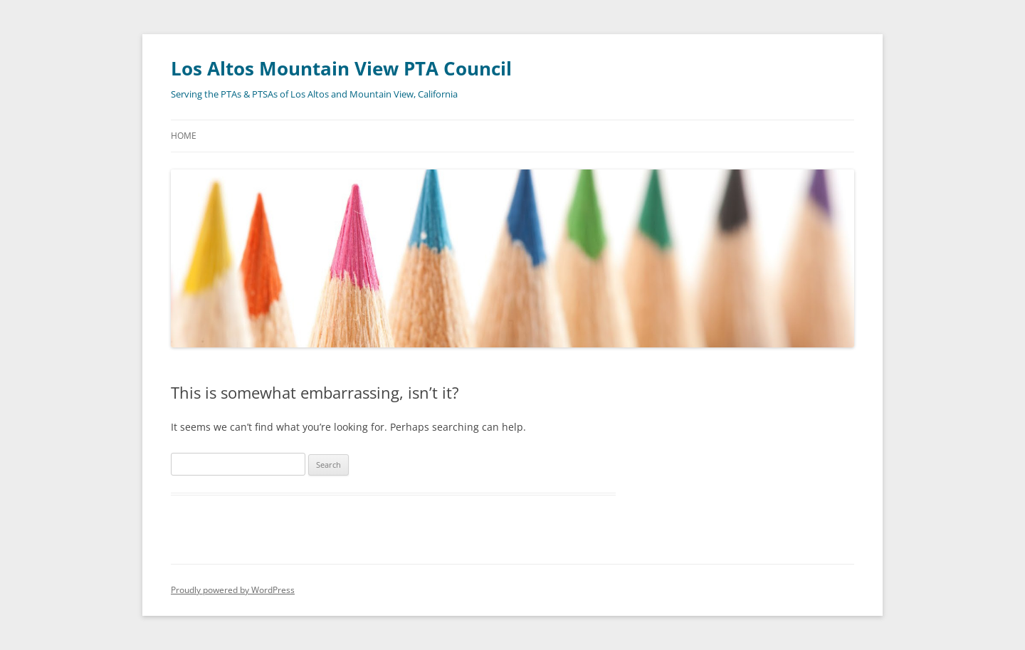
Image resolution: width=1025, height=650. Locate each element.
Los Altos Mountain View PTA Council (341, 68)
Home (183, 136)
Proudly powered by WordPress (233, 590)
